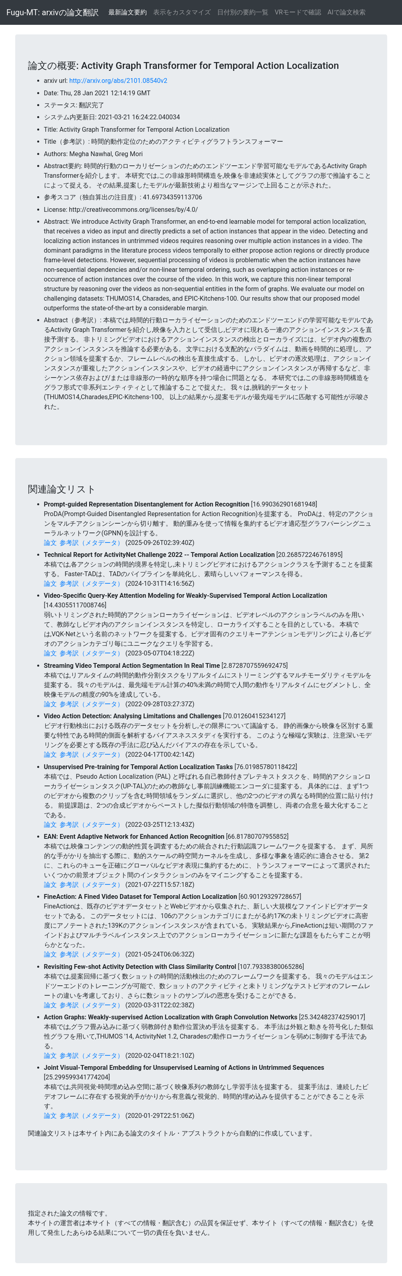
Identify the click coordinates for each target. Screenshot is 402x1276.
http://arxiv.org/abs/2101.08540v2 (118, 80)
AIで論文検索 (347, 12)
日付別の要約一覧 (242, 12)
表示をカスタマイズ (182, 12)
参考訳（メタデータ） (92, 543)
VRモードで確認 (298, 12)
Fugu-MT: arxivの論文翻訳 (52, 12)
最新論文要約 (127, 12)
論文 (50, 543)
